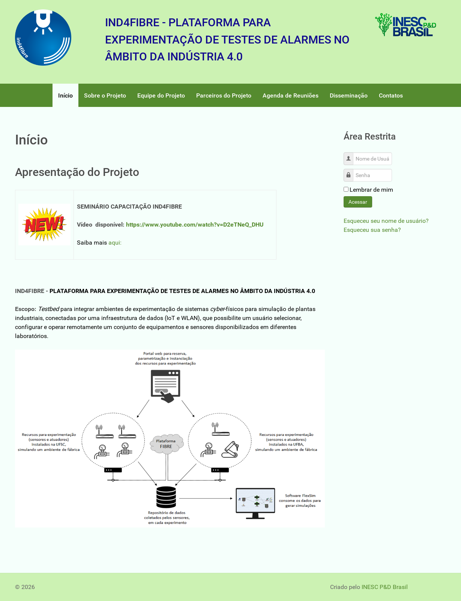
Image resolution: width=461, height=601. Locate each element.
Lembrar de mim (371, 189)
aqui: (115, 242)
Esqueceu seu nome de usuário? (386, 220)
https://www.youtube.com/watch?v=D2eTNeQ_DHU (195, 224)
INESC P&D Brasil (385, 586)
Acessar (357, 202)
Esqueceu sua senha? (372, 229)
